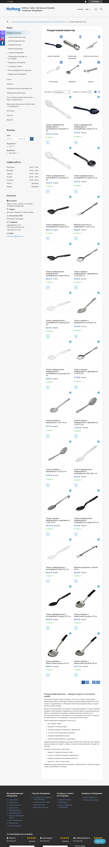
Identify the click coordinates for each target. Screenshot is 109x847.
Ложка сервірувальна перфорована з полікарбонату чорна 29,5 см (86, 520)
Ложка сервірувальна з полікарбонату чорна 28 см (57, 226)
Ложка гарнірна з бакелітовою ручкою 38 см (85, 662)
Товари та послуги (14, 33)
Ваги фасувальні (15, 805)
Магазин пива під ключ (16, 41)
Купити (48, 142)
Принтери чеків (39, 805)
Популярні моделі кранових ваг (19, 88)
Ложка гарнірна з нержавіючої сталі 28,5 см (85, 322)
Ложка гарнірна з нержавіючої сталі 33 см (56, 421)
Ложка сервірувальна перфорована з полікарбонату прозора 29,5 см (58, 372)
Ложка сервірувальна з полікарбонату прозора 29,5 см (58, 323)
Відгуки (10, 120)
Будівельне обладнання (17, 74)
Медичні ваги (13, 823)
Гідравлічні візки (65, 800)
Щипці (91, 82)
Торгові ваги (13, 800)
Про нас (10, 115)
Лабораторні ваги (15, 810)
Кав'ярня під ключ (14, 45)
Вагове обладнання (15, 49)
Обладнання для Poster (16, 93)
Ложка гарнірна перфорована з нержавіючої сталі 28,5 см (86, 274)
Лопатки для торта (91, 56)
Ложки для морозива (72, 57)
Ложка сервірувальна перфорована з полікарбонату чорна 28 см (57, 274)
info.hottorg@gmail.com (15, 236)
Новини (10, 84)
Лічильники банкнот (91, 800)
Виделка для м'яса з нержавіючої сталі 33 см (84, 226)
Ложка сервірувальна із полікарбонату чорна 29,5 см (58, 615)
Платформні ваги (15, 813)
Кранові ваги (13, 808)
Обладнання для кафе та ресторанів (17, 58)
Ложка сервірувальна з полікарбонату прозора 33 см (57, 178)
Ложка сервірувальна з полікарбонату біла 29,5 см (57, 568)
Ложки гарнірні (53, 56)
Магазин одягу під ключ (17, 37)
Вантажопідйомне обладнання (19, 70)
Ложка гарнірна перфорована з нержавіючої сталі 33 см (86, 371)
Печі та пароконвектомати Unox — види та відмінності (21, 98)
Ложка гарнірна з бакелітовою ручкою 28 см (85, 615)
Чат (100, 841)
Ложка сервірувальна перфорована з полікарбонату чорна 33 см (85, 127)
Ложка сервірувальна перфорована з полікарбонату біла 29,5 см (85, 471)
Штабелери (63, 802)
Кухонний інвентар (61, 22)
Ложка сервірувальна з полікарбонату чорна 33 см (85, 177)
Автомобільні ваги (15, 820)
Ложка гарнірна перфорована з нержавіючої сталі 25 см (86, 422)
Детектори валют (90, 797)
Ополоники (53, 82)
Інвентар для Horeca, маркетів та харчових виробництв (32, 22)
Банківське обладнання (17, 62)
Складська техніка (15, 66)
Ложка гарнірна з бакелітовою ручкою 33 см (57, 662)
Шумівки (72, 82)
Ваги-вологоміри (15, 826)
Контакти (10, 111)
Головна (80, 9)
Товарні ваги (13, 802)
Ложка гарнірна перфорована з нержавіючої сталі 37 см (58, 520)
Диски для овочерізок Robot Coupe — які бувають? (21, 105)
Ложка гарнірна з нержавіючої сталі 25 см (56, 470)
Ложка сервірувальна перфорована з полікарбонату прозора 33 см (57, 128)
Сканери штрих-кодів (41, 802)
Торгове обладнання (16, 53)
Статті (9, 79)
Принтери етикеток (41, 807)
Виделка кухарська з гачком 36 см (86, 568)
